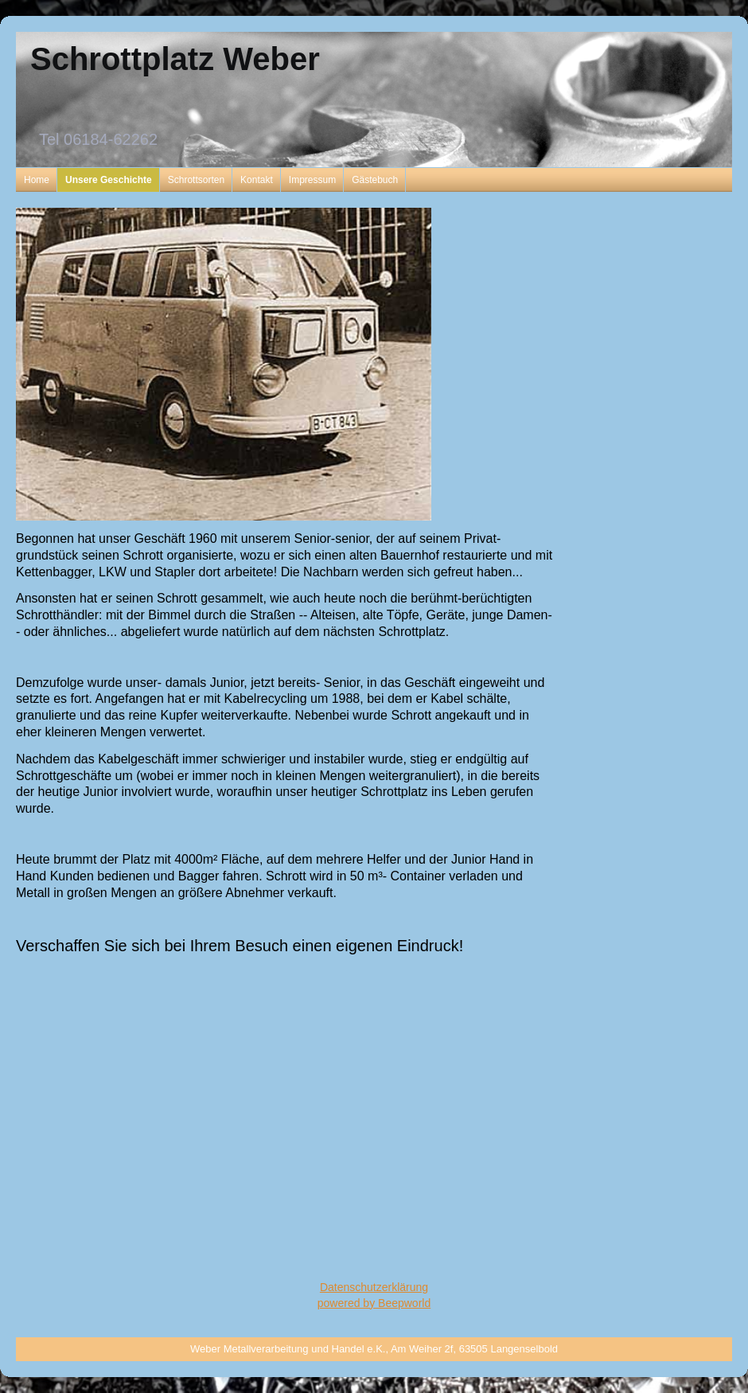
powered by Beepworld (374, 1303)
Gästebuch (375, 179)
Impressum (312, 179)
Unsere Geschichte (108, 179)
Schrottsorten (196, 179)
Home (36, 179)
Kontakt (256, 179)
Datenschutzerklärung (374, 1287)
